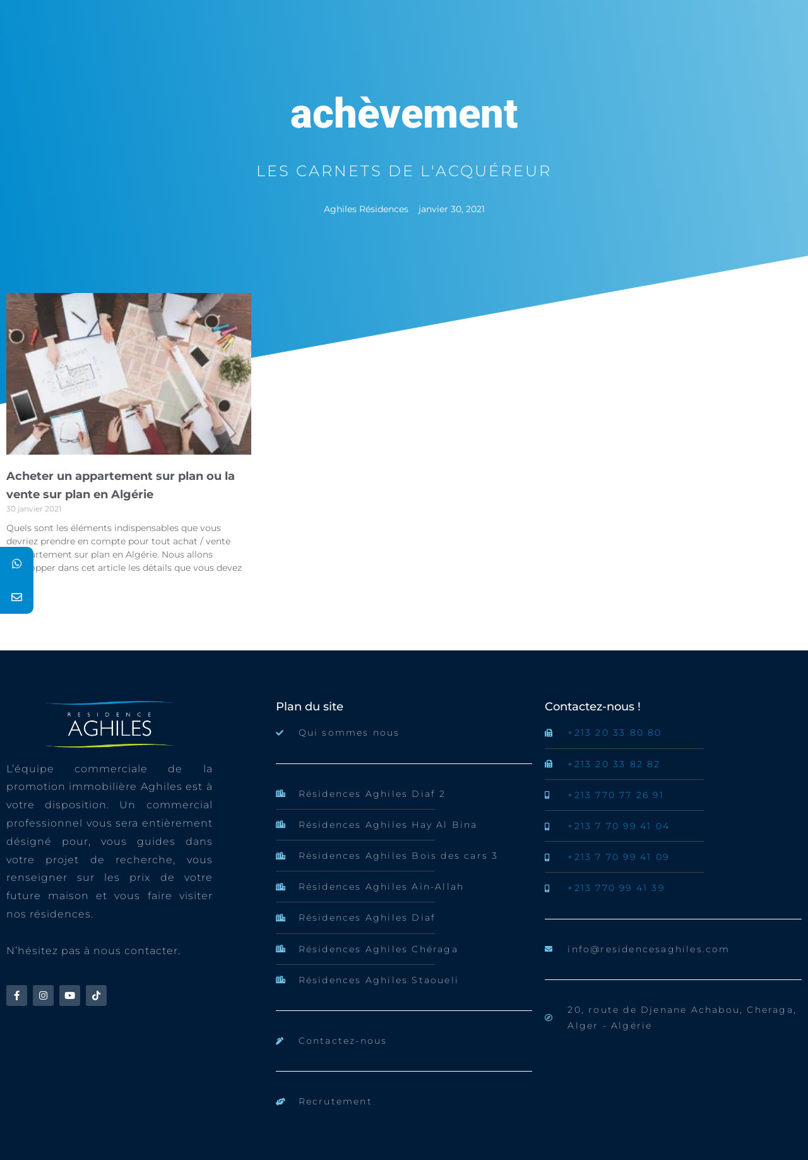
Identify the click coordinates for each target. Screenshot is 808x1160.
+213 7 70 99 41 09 (618, 857)
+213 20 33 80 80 (614, 732)
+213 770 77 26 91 (615, 795)
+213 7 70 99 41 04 (618, 826)
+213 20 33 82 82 (613, 764)
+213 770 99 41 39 (615, 888)
